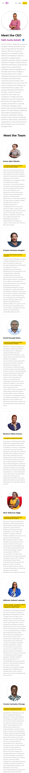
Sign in (19, 3)
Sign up (25, 3)
